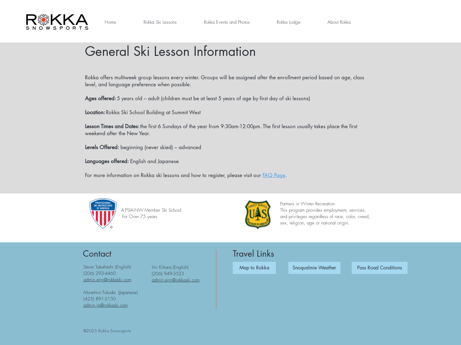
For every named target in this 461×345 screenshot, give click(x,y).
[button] (160, 22)
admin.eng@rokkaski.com (107, 280)
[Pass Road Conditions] (380, 268)
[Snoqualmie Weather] (314, 268)
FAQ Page (274, 175)
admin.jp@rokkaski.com (105, 305)
